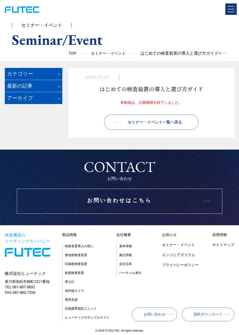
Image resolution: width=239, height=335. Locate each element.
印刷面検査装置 (76, 264)
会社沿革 (125, 264)
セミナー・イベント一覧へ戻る (155, 123)
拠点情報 (125, 255)
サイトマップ (223, 245)
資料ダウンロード (208, 314)
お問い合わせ (154, 314)
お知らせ (169, 235)
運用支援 (71, 299)
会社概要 (123, 235)
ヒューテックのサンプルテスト (87, 317)
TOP (70, 53)
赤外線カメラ (74, 290)
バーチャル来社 (130, 273)
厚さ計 (69, 282)
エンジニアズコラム (178, 255)
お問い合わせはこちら (120, 201)
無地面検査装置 (76, 255)
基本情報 (125, 246)
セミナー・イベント (107, 53)
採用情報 (219, 235)
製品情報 (69, 235)
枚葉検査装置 (74, 273)
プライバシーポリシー (180, 265)
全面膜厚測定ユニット (81, 308)
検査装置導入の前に (79, 246)
